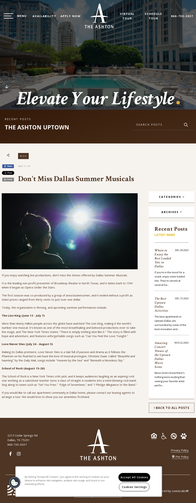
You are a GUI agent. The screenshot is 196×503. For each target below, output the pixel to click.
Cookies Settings (134, 487)
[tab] (171, 197)
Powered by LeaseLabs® (172, 491)
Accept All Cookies (134, 477)
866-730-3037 (182, 18)
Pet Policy (180, 457)
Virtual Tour (129, 18)
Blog (23, 156)
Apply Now (69, 18)
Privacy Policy (180, 450)
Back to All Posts (171, 408)
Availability (42, 18)
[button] (15, 482)
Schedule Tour (155, 18)
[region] (88, 481)
